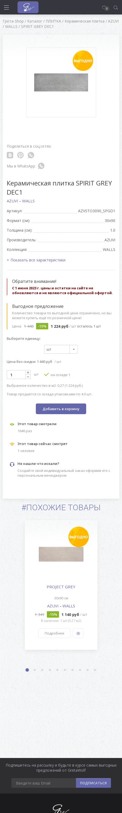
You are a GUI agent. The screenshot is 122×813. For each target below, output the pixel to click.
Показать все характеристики (38, 260)
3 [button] (42, 670)
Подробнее (54, 633)
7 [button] (73, 670)
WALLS (28, 200)
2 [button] (35, 670)
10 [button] (95, 670)
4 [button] (50, 670)
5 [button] (57, 670)
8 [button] (80, 670)
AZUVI (13, 200)
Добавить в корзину (61, 408)
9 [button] (88, 670)
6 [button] (65, 670)
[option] (61, 585)
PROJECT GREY (61, 586)
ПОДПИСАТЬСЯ (93, 783)
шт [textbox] (49, 349)
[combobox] (61, 349)
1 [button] (27, 670)
